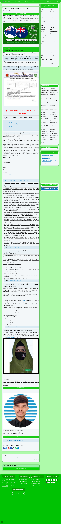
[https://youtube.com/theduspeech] (54, 1)
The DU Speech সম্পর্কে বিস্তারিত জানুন (16, 440)
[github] (54, 482)
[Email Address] (17, 493)
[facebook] (50, 1)
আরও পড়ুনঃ (6, 180)
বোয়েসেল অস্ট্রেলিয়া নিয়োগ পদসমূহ (10, 123)
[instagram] (52, 482)
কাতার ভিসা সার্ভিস (13, 327)
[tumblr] (54, 480)
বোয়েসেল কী (6, 121)
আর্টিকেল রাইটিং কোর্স (35, 479)
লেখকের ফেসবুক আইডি (21, 387)
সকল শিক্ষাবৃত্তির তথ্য (46, 159)
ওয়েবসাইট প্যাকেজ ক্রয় (36, 481)
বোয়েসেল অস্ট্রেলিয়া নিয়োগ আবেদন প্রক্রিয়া (12, 127)
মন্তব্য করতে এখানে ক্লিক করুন (21, 468)
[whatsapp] (52, 1)
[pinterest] (47, 482)
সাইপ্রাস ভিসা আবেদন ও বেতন (21, 13)
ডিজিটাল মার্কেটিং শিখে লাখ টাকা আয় (49, 160)
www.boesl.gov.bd (7, 175)
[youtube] (49, 480)
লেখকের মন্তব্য (6, 129)
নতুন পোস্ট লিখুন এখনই (36, 485)
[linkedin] (57, 480)
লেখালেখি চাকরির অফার (36, 483)
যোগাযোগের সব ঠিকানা (23, 483)
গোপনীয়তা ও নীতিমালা (23, 481)
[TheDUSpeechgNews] (49, 188)
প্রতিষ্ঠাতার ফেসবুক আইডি (21, 437)
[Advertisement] (50, 75)
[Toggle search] (58, 1)
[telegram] (52, 480)
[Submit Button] (23, 493)
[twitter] (49, 482)
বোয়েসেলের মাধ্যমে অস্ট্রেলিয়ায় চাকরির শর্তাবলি (13, 125)
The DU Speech (10, 337)
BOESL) (24, 300)
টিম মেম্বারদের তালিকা (23, 479)
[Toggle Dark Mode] (56, 1)
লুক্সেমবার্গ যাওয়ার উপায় (14, 247)
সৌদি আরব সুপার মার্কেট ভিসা (15, 280)
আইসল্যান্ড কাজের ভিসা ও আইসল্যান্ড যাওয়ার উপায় (18, 180)
